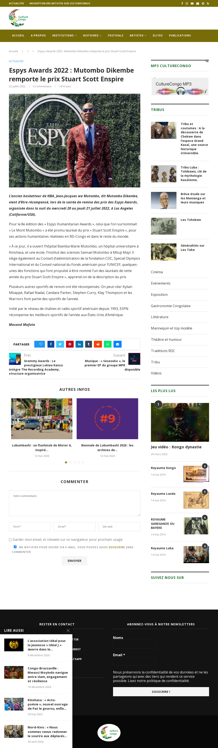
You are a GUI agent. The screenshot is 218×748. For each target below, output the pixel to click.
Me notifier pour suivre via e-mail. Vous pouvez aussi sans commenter (72, 549)
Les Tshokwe (191, 220)
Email (119, 655)
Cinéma (157, 272)
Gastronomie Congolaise (171, 306)
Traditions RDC (163, 350)
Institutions (63, 35)
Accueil (18, 35)
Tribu (155, 362)
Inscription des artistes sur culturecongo (59, 3)
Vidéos (156, 373)
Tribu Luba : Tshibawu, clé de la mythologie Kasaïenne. (194, 173)
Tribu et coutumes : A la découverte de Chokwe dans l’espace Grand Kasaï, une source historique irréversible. (194, 138)
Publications (180, 35)
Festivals (115, 35)
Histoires (91, 35)
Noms (118, 638)
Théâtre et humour (166, 339)
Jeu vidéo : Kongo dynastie (176, 446)
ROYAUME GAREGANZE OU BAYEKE (162, 523)
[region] (180, 86)
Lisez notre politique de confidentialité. (158, 680)
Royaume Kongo (163, 468)
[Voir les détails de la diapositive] (180, 86)
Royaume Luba (162, 548)
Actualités (16, 3)
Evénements (161, 283)
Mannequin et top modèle (171, 328)
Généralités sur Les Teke (192, 247)
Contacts (20, 48)
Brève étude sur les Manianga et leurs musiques (193, 198)
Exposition (159, 294)
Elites (158, 35)
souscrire (117, 547)
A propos (38, 35)
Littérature (159, 317)
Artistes (136, 35)
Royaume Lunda (163, 494)
